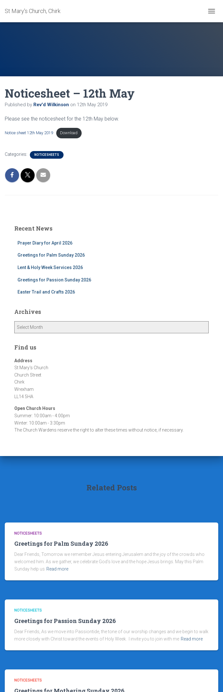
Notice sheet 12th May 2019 (29, 132)
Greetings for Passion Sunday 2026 (54, 279)
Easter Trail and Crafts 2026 (46, 291)
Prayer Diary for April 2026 (44, 243)
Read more (57, 568)
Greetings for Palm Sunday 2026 (51, 255)
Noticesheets (46, 154)
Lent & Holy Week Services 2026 (50, 267)
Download (69, 132)
